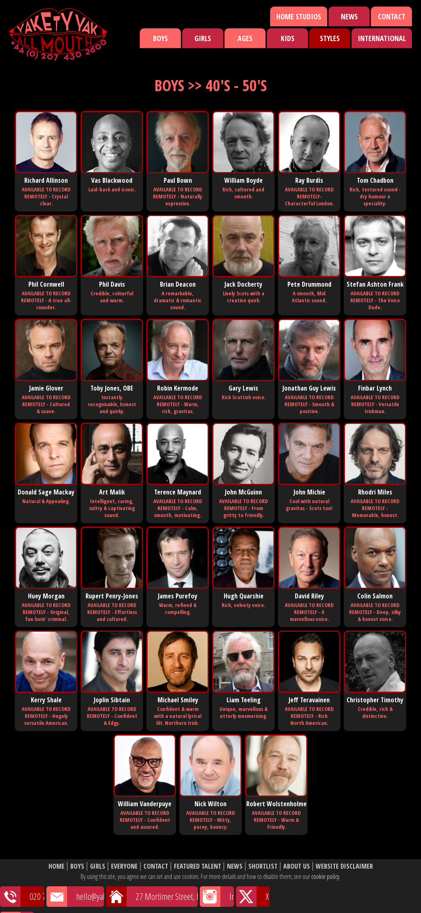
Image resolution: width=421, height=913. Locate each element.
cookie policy (325, 876)
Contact (391, 16)
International (382, 38)
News (349, 16)
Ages (245, 38)
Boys (160, 38)
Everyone (124, 866)
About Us (296, 866)
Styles (330, 38)
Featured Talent (197, 866)
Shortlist (263, 866)
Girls (202, 38)
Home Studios (298, 16)
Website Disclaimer (344, 866)
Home (57, 866)
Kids (287, 38)
